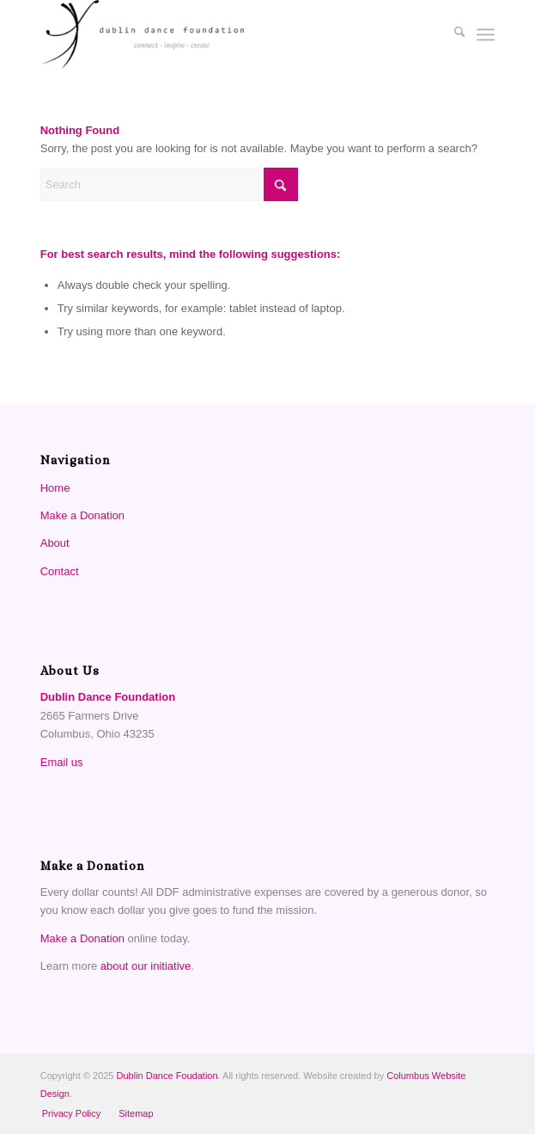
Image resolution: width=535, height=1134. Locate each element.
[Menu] (486, 34)
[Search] (451, 34)
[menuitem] (451, 34)
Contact (59, 571)
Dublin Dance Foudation (167, 1075)
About (55, 542)
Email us (61, 762)
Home (55, 487)
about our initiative (146, 965)
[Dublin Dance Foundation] (222, 34)
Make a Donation (82, 515)
